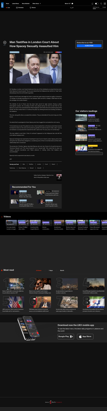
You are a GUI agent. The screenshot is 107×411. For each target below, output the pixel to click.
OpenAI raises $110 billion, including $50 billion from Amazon (26, 205)
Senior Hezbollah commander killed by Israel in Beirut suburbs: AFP (95, 129)
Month (61, 270)
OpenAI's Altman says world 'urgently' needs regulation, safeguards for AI (52, 205)
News (7, 3)
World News (48, 191)
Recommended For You (24, 187)
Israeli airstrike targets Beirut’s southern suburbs (64, 291)
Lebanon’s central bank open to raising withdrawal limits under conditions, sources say (95, 140)
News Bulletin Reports (93, 145)
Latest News (15, 3)
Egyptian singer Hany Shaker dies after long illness (25, 196)
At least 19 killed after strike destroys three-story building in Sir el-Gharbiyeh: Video (23, 228)
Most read (9, 270)
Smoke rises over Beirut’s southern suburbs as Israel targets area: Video (71, 228)
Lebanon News (91, 115)
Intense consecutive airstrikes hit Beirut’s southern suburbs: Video (47, 228)
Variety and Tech (23, 191)
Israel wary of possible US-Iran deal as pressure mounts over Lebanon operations (95, 150)
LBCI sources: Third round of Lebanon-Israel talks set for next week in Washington (13, 310)
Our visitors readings (86, 111)
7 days (50, 270)
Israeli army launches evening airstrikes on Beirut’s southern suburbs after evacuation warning (59, 228)
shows (33, 8)
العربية (71, 7)
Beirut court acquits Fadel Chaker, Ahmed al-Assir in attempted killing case (40, 291)
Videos (7, 217)
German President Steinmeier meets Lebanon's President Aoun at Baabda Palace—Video (83, 228)
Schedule (19, 8)
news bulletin (26, 3)
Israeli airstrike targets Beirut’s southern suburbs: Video (35, 228)
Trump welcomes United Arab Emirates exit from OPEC (51, 194)
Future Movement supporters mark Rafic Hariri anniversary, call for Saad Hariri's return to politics (95, 228)
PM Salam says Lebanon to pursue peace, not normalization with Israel (38, 310)
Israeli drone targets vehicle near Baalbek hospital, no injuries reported (93, 120)
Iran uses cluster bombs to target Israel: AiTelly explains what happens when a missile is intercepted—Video (11, 228)
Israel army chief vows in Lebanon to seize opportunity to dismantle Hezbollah (66, 310)
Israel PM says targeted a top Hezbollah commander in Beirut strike (93, 291)
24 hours (38, 270)
